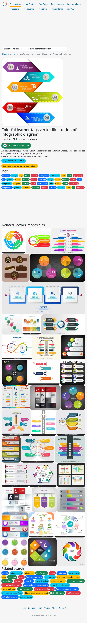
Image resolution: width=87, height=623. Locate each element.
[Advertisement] (43, 29)
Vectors (13, 54)
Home (4, 54)
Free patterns (57, 9)
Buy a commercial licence (13, 160)
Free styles (42, 9)
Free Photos (29, 4)
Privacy (47, 608)
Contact (62, 608)
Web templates (74, 4)
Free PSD (70, 9)
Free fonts (43, 4)
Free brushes (28, 9)
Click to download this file (16, 145)
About (54, 608)
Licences (32, 608)
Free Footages (57, 4)
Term (39, 608)
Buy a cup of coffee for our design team (20, 166)
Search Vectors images (13, 49)
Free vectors (15, 4)
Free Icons (14, 9)
